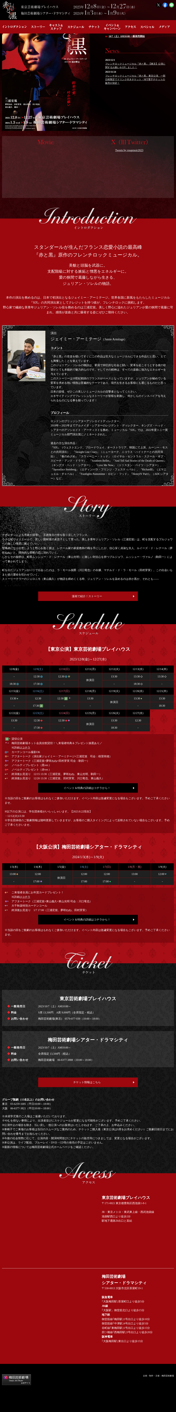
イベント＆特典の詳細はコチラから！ (87, 787)
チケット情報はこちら (87, 1082)
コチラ (26, 747)
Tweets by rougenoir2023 (129, 150)
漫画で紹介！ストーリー (87, 596)
